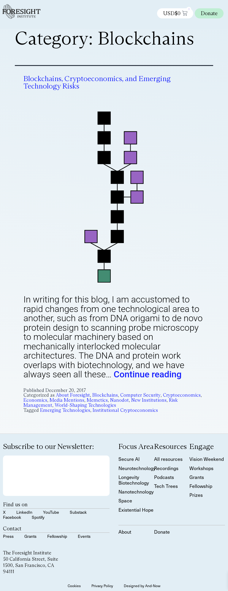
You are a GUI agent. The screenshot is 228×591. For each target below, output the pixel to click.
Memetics (97, 400)
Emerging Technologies (65, 410)
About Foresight (73, 395)
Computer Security (140, 395)
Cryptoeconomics (182, 395)
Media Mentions (67, 400)
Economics (35, 400)
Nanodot (119, 400)
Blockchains (105, 395)
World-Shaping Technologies (85, 405)
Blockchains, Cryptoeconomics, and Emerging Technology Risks (97, 82)
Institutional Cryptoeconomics (125, 410)
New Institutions (149, 400)
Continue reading (148, 374)
